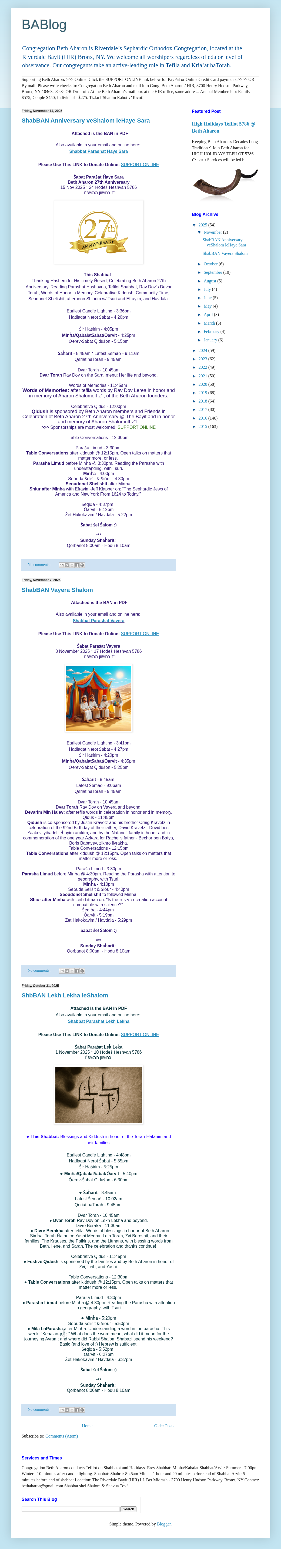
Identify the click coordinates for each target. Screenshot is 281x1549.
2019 (203, 392)
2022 (203, 367)
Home (87, 1425)
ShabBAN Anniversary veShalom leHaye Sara (86, 120)
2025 (203, 225)
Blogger (164, 1524)
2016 (203, 418)
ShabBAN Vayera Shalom (57, 589)
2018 (203, 401)
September (213, 272)
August (210, 281)
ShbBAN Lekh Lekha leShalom (65, 995)
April (209, 314)
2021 (203, 376)
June (208, 297)
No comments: (39, 564)
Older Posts (164, 1425)
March (210, 323)
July (208, 289)
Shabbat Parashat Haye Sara (98, 151)
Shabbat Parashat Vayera (98, 620)
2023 (203, 359)
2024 (203, 350)
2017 (203, 409)
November (213, 232)
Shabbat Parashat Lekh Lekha (98, 1021)
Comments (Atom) (61, 1436)
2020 (203, 384)
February (212, 331)
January (211, 340)
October (211, 264)
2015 (203, 426)
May (208, 306)
